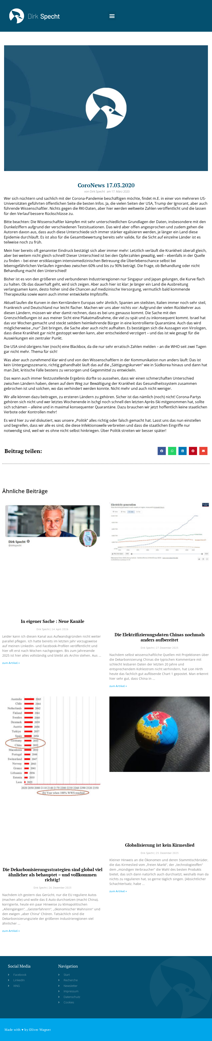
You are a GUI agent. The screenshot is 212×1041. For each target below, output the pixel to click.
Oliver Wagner (40, 1029)
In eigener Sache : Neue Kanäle (52, 621)
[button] (112, 14)
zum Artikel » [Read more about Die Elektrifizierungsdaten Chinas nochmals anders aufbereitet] (118, 686)
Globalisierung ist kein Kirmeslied (159, 845)
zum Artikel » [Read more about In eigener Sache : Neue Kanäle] (11, 663)
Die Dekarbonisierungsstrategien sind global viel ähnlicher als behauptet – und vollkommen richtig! (52, 875)
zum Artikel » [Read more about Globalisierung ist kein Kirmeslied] (118, 891)
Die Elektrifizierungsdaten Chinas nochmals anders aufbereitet (160, 637)
